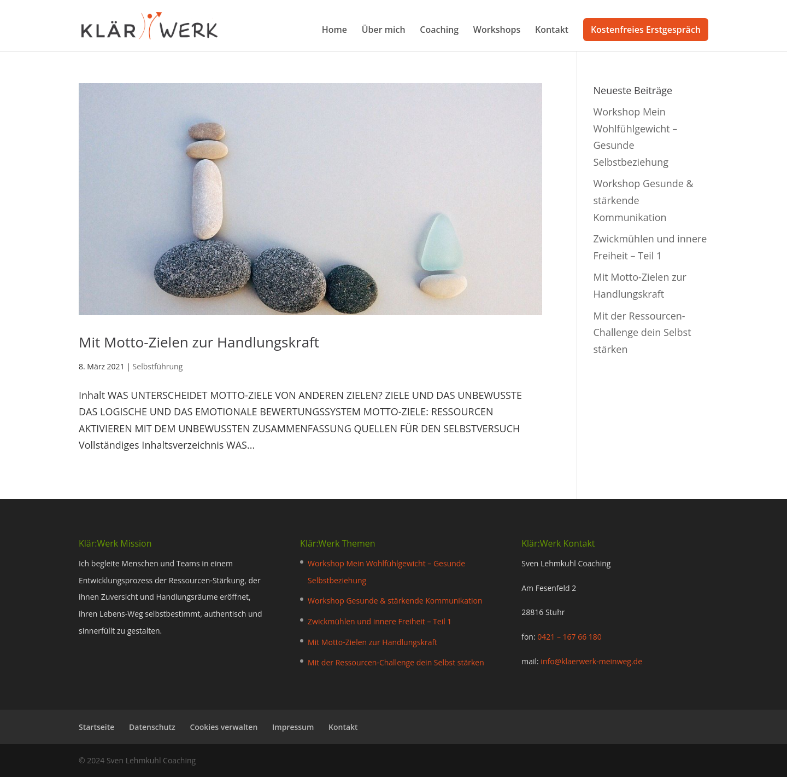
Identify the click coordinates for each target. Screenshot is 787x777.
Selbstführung (158, 366)
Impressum (293, 727)
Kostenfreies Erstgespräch (646, 30)
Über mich (384, 31)
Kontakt (551, 31)
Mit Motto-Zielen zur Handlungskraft (199, 342)
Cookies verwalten (223, 727)
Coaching (439, 31)
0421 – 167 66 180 (569, 636)
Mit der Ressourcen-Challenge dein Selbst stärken (642, 332)
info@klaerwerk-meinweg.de (591, 661)
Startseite (96, 727)
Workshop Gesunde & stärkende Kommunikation (395, 600)
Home (334, 31)
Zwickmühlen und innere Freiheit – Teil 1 (379, 621)
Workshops (496, 31)
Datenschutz (152, 727)
